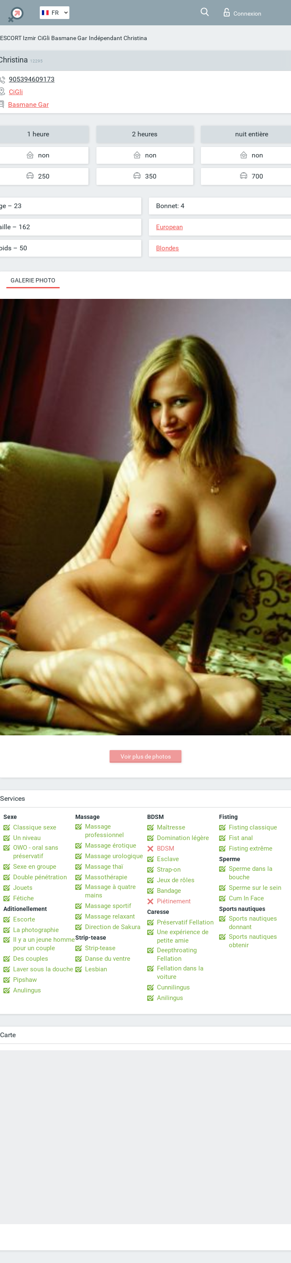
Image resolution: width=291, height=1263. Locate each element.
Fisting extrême (250, 848)
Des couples (30, 958)
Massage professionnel (104, 831)
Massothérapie (106, 877)
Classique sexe (34, 827)
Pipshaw (25, 980)
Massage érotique (110, 845)
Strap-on (169, 869)
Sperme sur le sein (255, 888)
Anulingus (27, 990)
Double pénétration (40, 877)
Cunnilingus (173, 987)
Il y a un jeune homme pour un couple (44, 944)
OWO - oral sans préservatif (35, 852)
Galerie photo (33, 280)
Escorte (24, 919)
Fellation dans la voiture (180, 973)
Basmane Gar (69, 38)
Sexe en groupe (34, 866)
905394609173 (32, 79)
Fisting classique (253, 827)
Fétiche (23, 898)
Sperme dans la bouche (250, 873)
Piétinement (174, 901)
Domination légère (183, 838)
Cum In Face (246, 898)
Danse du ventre (107, 958)
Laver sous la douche (43, 969)
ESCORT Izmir (18, 38)
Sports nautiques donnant (253, 923)
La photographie (36, 930)
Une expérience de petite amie (183, 936)
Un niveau (27, 838)
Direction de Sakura (112, 927)
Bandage (169, 890)
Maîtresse (171, 827)
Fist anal (241, 838)
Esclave (168, 859)
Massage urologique (114, 856)
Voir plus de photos (146, 756)
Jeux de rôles (176, 880)
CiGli (43, 38)
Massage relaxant (110, 916)
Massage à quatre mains (110, 891)
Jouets (23, 888)
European (169, 227)
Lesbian (96, 969)
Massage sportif (108, 906)
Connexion (242, 12)
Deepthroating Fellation (177, 954)
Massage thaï (104, 866)
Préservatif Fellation (185, 922)
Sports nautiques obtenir (253, 941)
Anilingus (170, 998)
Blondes (167, 248)
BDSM (165, 848)
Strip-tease (100, 948)
